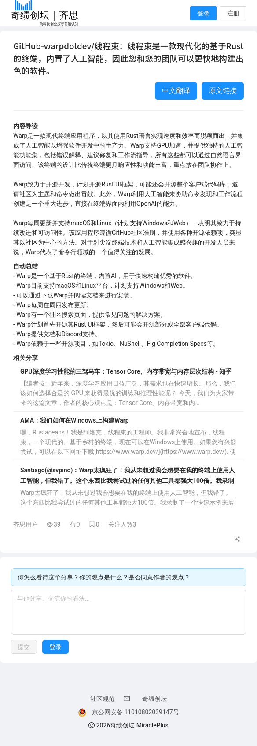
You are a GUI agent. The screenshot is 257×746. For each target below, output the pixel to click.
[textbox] (128, 612)
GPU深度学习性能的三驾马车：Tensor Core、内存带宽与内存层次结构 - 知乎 (125, 371)
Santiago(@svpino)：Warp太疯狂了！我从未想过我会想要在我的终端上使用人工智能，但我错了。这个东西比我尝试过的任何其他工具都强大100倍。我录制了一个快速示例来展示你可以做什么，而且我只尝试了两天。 (127, 476)
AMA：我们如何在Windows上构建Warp (74, 420)
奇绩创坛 (154, 698)
